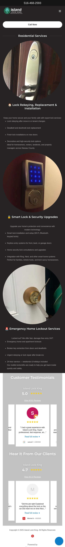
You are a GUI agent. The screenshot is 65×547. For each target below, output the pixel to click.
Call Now (32, 23)
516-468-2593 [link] (32, 3)
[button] (60, 11)
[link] (15, 11)
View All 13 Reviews (32, 476)
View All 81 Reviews (32, 400)
